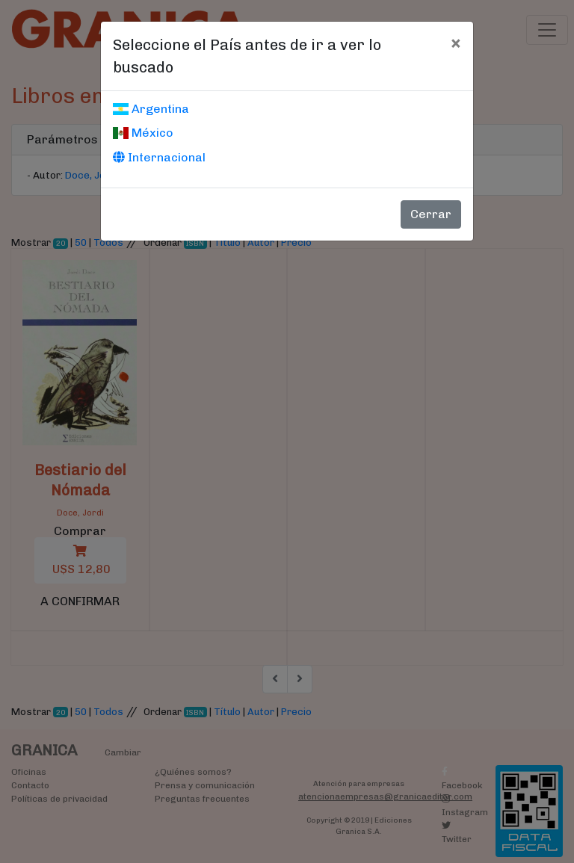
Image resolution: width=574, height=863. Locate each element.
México (143, 133)
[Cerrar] (455, 43)
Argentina (151, 109)
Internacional (159, 157)
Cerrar (430, 214)
